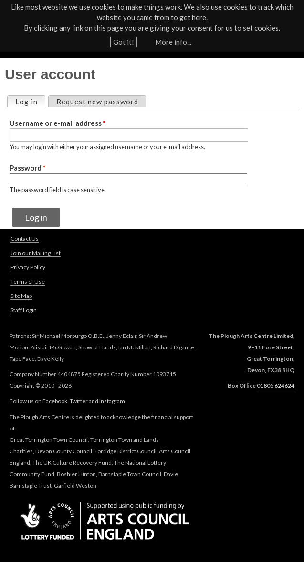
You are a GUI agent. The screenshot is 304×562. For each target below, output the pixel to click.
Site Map (21, 295)
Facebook (54, 401)
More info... (173, 42)
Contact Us (24, 238)
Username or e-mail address (58, 123)
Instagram (112, 401)
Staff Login (23, 310)
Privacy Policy (27, 267)
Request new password (97, 101)
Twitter (79, 401)
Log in (30, 101)
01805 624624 (275, 385)
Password (28, 167)
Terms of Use (27, 281)
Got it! (123, 42)
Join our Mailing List (35, 252)
